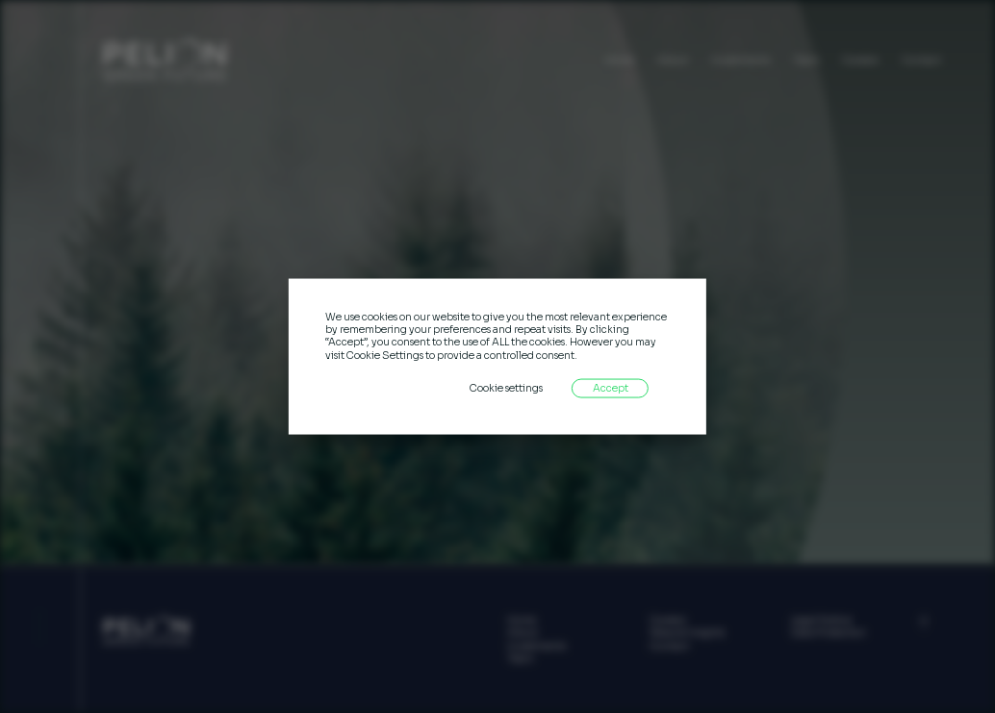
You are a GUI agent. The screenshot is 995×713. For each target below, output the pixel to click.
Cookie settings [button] (506, 387)
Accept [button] (610, 387)
